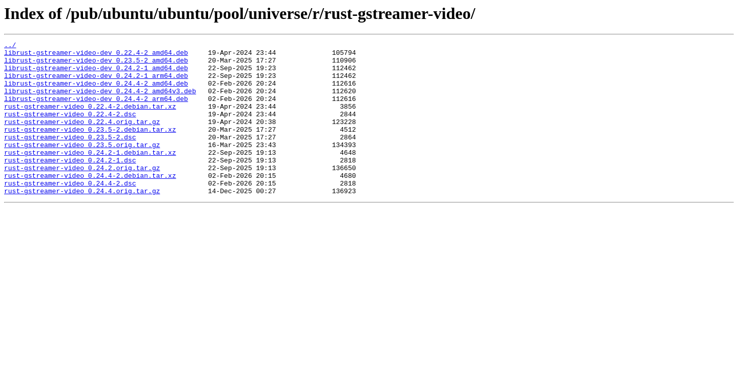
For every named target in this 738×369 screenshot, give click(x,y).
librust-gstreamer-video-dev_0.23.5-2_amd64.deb (96, 64)
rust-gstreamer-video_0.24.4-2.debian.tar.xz (90, 203)
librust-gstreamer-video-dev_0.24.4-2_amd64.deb (96, 92)
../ (10, 46)
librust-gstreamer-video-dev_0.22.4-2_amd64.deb (96, 55)
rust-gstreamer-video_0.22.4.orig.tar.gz (82, 138)
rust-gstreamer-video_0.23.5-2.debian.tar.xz (90, 147)
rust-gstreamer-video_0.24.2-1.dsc (70, 184)
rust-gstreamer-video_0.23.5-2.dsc (70, 156)
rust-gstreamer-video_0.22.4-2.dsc (70, 129)
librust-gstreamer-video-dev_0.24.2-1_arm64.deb (96, 83)
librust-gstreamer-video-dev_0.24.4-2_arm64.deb (96, 110)
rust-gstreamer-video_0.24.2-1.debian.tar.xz (90, 175)
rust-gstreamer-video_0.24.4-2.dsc (70, 212)
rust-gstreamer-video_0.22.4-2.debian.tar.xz (90, 120)
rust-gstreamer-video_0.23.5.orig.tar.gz (82, 166)
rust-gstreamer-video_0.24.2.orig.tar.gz (82, 193)
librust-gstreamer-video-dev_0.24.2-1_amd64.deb (96, 73)
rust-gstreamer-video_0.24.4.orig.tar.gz (82, 221)
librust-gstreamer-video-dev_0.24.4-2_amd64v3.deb (100, 101)
